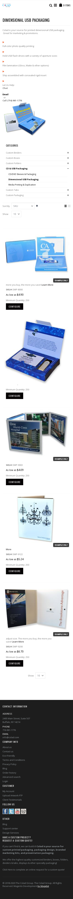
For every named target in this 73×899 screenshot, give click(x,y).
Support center (10, 828)
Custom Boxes (13, 158)
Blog (5, 768)
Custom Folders (13, 163)
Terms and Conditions (14, 759)
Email (5, 94)
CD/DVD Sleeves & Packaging (22, 174)
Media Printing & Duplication (22, 184)
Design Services (11, 832)
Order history (9, 772)
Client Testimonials (12, 799)
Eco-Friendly (9, 755)
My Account (8, 791)
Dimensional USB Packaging (23, 179)
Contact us (8, 751)
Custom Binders (13, 152)
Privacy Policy (9, 764)
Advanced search (11, 776)
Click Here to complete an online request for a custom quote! (34, 869)
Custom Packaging (15, 195)
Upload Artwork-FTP (13, 795)
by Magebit (43, 886)
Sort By (6, 206)
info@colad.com (11, 737)
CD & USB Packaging (16, 168)
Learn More (47, 284)
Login (5, 781)
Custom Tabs (12, 190)
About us (7, 747)
